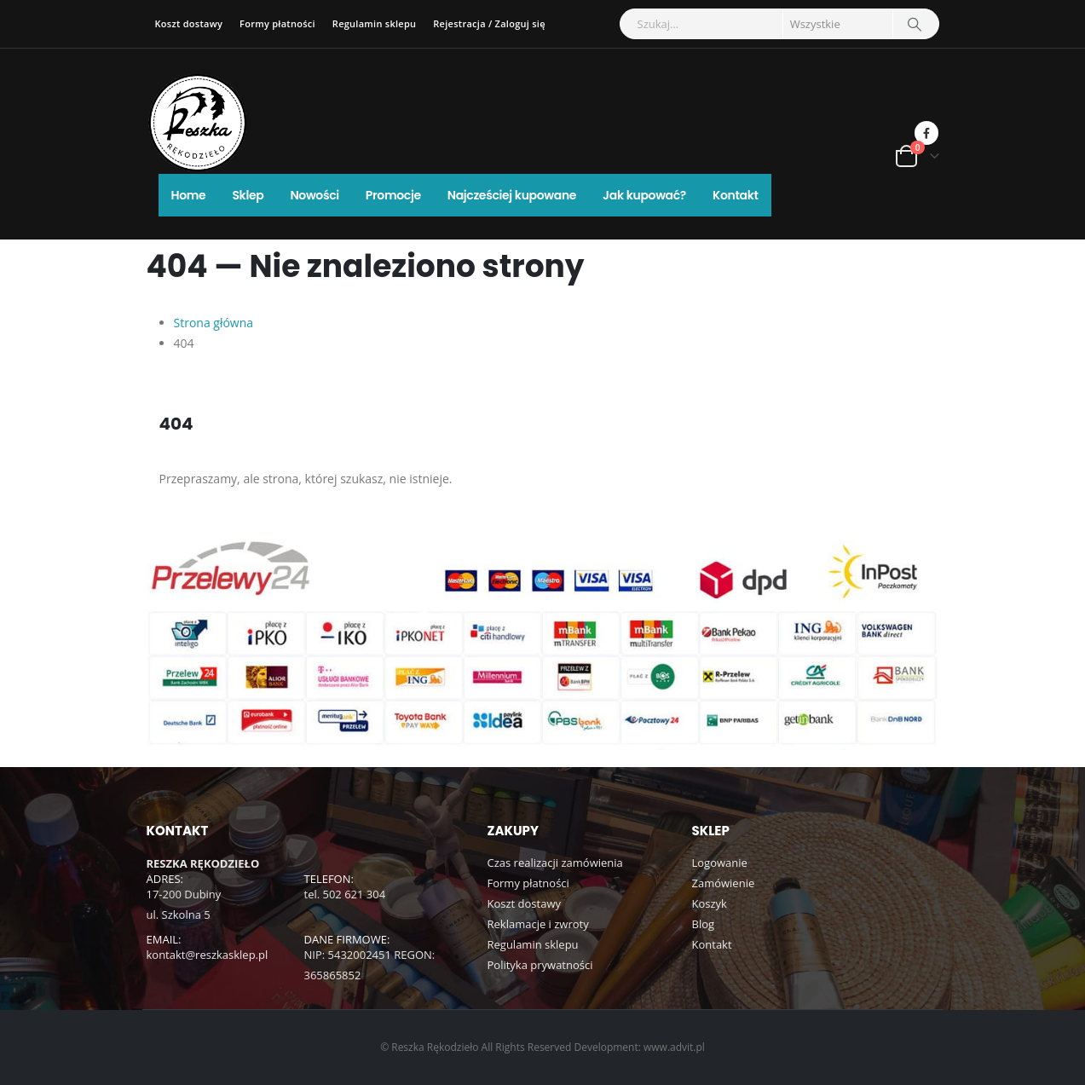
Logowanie (719, 863)
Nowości (314, 195)
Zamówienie (723, 884)
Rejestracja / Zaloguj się (489, 23)
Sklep (247, 195)
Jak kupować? (644, 195)
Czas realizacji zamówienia (555, 863)
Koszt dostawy (189, 23)
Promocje (393, 195)
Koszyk (709, 904)
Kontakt (736, 195)
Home (188, 195)
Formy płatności (277, 23)
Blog (703, 924)
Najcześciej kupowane (511, 195)
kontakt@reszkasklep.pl (207, 955)
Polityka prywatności (540, 965)
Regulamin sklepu (374, 23)
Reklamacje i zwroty (538, 924)
